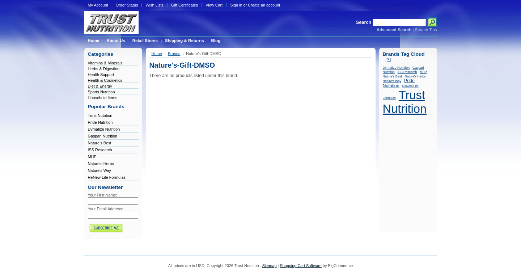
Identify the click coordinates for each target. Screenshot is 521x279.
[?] (388, 59)
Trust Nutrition (100, 115)
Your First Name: (102, 195)
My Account (98, 5)
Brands (174, 53)
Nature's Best (99, 143)
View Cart (214, 5)
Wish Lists (154, 5)
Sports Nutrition (101, 92)
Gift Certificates (184, 5)
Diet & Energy (100, 86)
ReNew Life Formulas (107, 177)
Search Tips (426, 30)
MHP (92, 157)
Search (364, 22)
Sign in (236, 5)
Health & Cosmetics (105, 80)
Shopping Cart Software (300, 265)
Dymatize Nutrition (104, 129)
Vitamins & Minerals (105, 63)
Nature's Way (99, 170)
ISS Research (100, 150)
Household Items (103, 98)
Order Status (127, 5)
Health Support (101, 74)
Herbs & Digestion (104, 69)
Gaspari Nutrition (103, 136)
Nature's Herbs (101, 163)
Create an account (264, 5)
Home (157, 53)
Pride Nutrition (100, 122)
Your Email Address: (105, 209)
